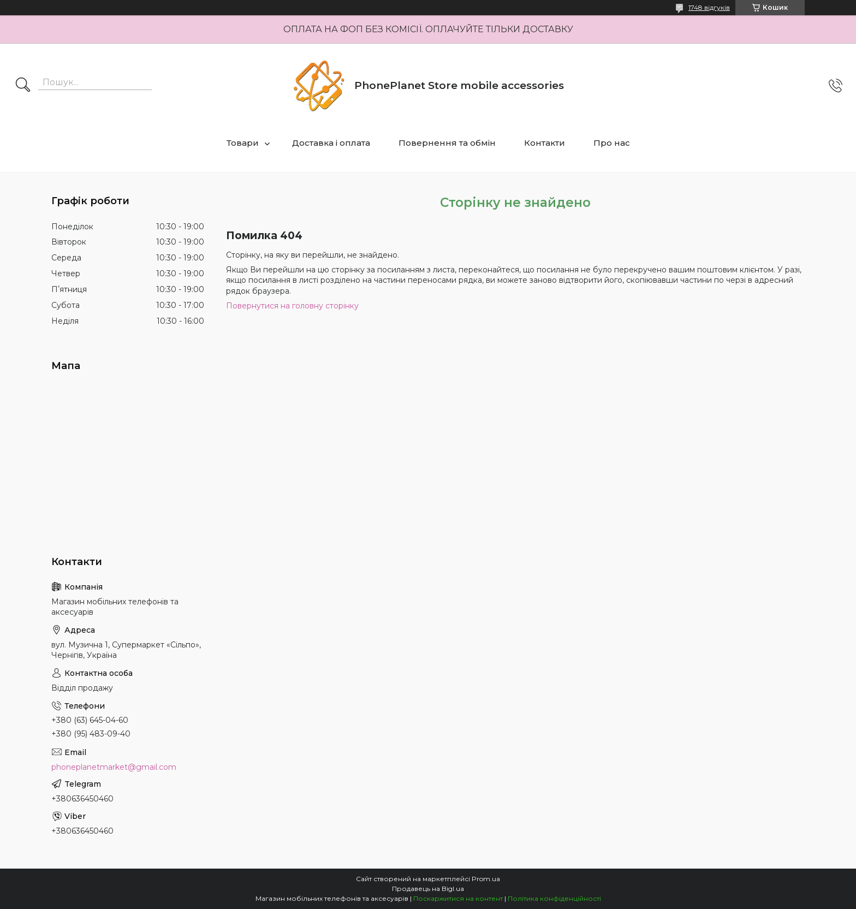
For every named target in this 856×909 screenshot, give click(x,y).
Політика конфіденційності (554, 898)
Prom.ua (486, 879)
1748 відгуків (709, 7)
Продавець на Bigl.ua (428, 888)
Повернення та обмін (447, 143)
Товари (243, 143)
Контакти (544, 143)
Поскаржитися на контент (458, 898)
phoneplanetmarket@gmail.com (113, 767)
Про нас (611, 143)
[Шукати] (23, 85)
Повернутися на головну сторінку (292, 306)
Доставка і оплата (331, 143)
